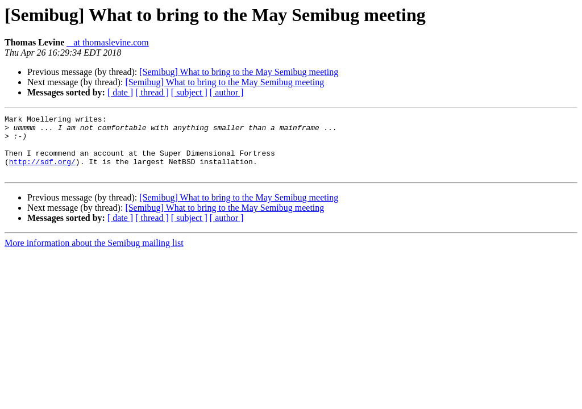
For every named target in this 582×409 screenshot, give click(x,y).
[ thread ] (152, 92)
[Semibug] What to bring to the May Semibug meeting (238, 72)
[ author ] (227, 92)
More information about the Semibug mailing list (94, 255)
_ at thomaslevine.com (107, 42)
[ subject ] (189, 92)
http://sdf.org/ (42, 171)
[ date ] (120, 92)
